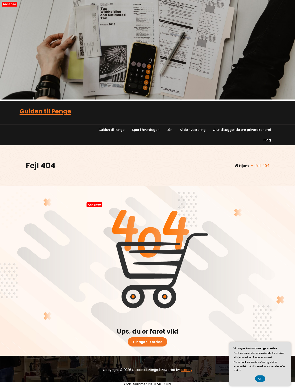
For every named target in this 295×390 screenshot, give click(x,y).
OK (260, 378)
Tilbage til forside (147, 342)
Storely (186, 369)
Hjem (242, 165)
